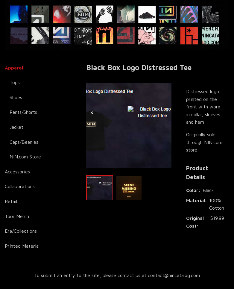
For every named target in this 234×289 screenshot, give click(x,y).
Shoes (16, 97)
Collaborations (20, 186)
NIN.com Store (25, 156)
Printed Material (22, 246)
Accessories (17, 171)
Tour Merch (17, 216)
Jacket (16, 127)
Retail (11, 201)
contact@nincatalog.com (174, 275)
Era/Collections (21, 231)
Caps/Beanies (24, 142)
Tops (15, 82)
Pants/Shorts (23, 112)
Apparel (14, 67)
